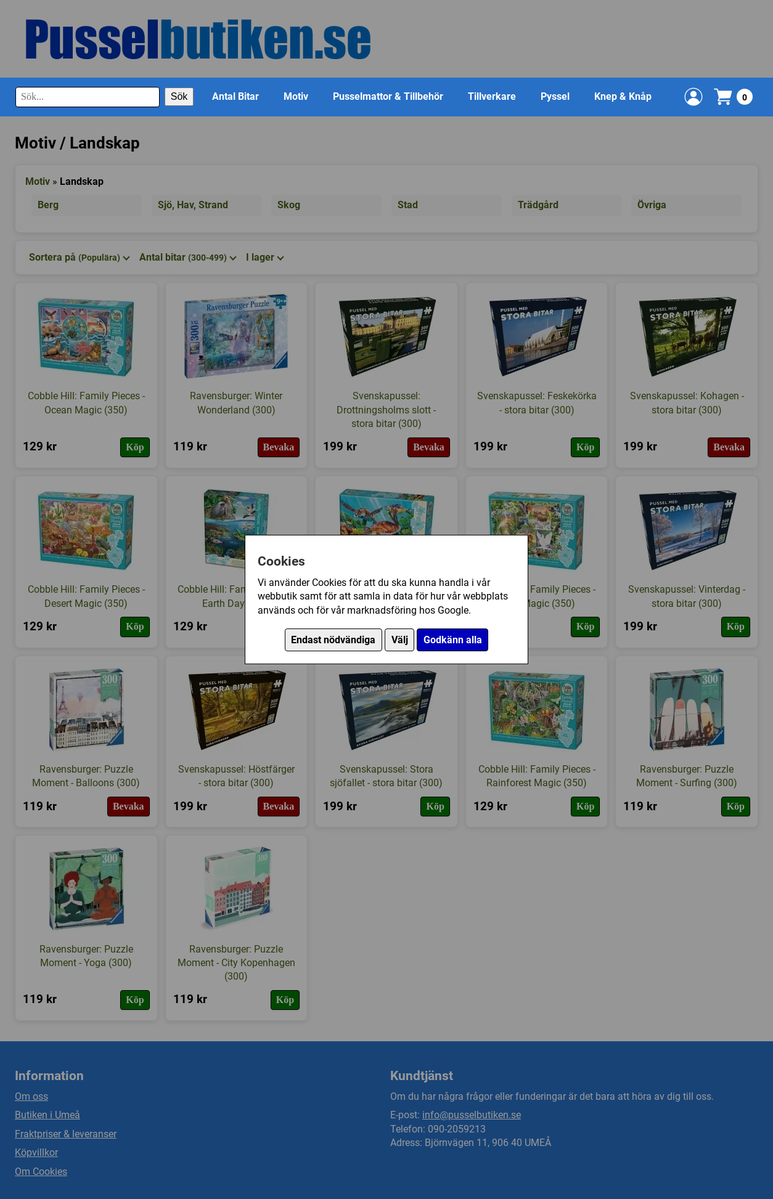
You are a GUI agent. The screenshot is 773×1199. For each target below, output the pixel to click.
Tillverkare (492, 96)
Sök (179, 96)
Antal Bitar (235, 96)
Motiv (296, 96)
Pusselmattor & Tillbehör (388, 96)
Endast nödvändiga (333, 640)
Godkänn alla (452, 640)
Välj (399, 640)
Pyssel (555, 96)
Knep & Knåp (623, 96)
